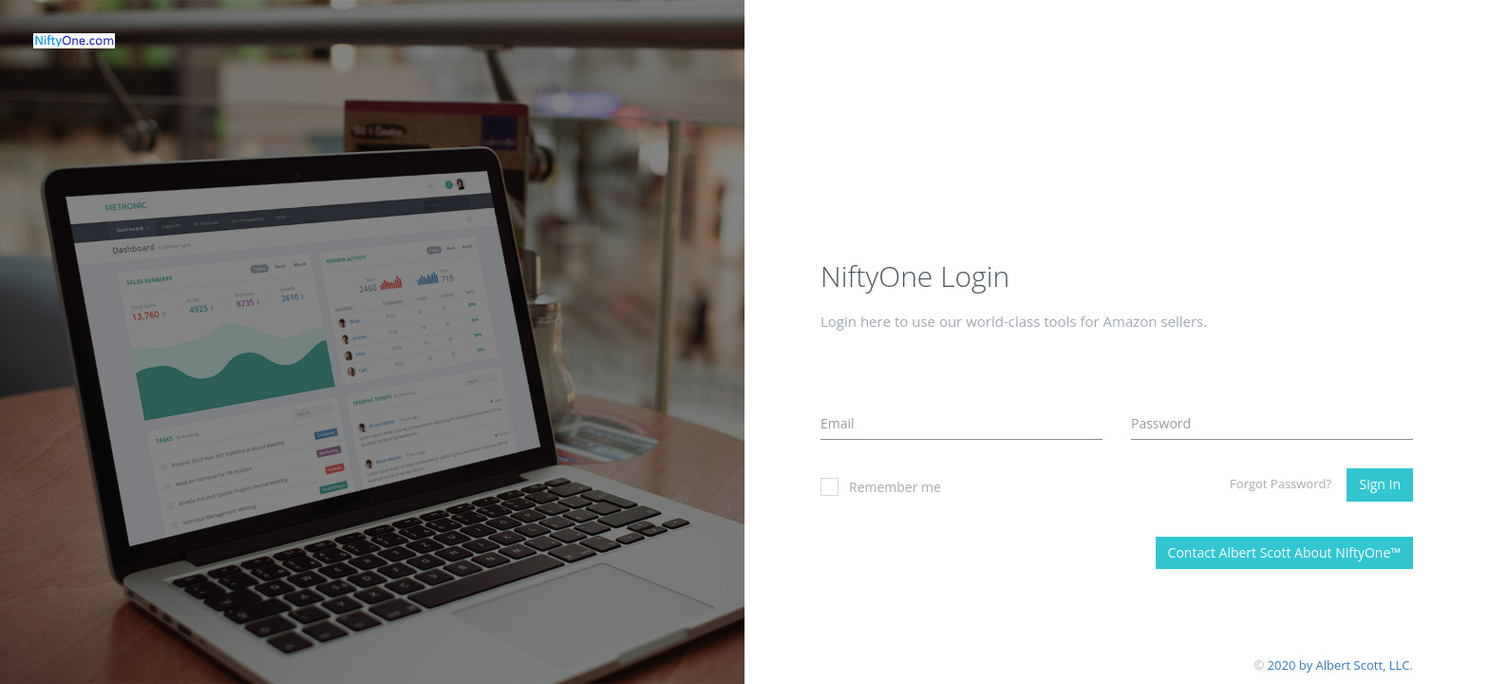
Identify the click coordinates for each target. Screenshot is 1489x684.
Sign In (1380, 484)
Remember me (880, 487)
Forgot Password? (1280, 483)
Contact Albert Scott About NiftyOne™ (1284, 552)
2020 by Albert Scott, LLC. (1340, 665)
